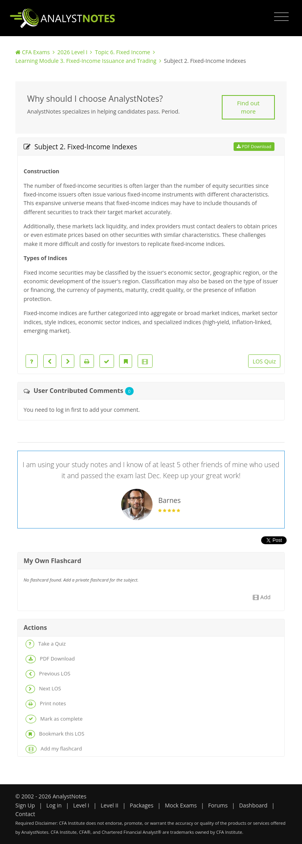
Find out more (248, 107)
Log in (54, 805)
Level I (81, 805)
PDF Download (254, 146)
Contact (25, 814)
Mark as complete (54, 719)
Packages (141, 805)
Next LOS (43, 689)
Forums (218, 805)
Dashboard (253, 805)
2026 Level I (72, 52)
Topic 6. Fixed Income (122, 52)
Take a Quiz (46, 644)
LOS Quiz (264, 361)
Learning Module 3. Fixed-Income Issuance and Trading (86, 60)
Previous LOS (48, 674)
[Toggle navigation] (281, 16)
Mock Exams (181, 805)
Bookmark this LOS (55, 734)
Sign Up (25, 805)
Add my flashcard (54, 749)
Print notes (46, 704)
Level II (109, 805)
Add (262, 597)
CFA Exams (36, 52)
